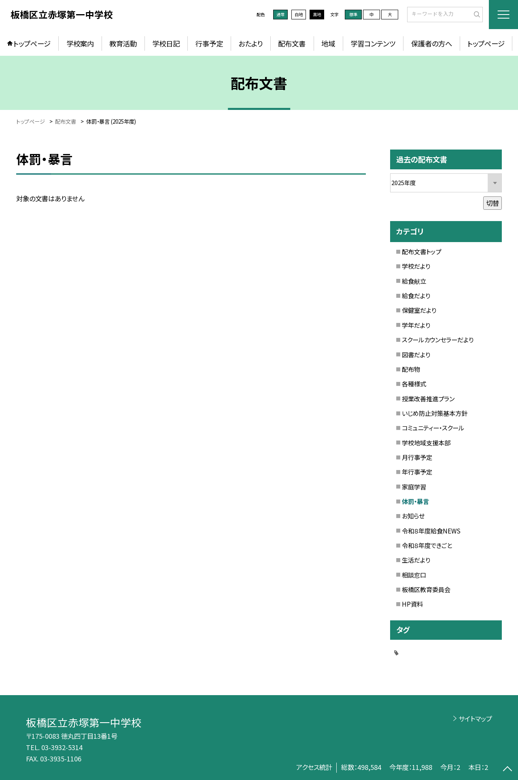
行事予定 (209, 43)
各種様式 (414, 383)
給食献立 (414, 280)
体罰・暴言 (415, 501)
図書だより (416, 354)
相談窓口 (414, 574)
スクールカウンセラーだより (437, 339)
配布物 (411, 369)
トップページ (32, 43)
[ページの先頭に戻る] (507, 769)
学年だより (416, 324)
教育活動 (123, 43)
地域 (328, 43)
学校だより (416, 265)
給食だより (416, 295)
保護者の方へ (431, 43)
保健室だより (419, 310)
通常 (280, 14)
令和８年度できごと (427, 545)
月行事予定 (417, 457)
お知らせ (413, 515)
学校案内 (80, 43)
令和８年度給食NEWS (431, 530)
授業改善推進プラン (428, 398)
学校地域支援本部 (426, 442)
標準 (353, 14)
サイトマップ (475, 718)
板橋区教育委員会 (426, 589)
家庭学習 (414, 486)
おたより (250, 43)
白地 (299, 14)
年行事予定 (417, 471)
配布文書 (292, 43)
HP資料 (412, 603)
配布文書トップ (421, 251)
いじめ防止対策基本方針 (434, 413)
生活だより (416, 559)
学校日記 (166, 43)
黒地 (317, 14)
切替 (492, 203)
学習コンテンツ (372, 43)
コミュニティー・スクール (433, 427)
